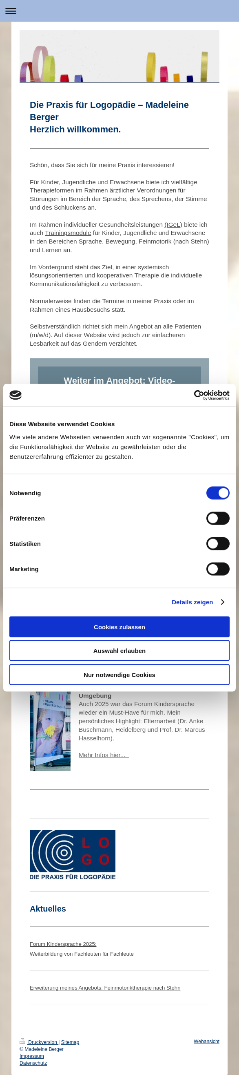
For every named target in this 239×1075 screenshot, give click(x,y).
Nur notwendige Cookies (119, 674)
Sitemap (70, 1042)
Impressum (32, 1056)
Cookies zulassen (119, 626)
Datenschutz (33, 1063)
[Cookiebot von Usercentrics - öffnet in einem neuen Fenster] (194, 395)
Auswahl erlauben (119, 650)
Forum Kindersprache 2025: (63, 944)
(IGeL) (173, 224)
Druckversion (39, 1042)
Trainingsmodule (68, 232)
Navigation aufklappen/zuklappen (119, 11)
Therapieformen (52, 190)
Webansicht (206, 1041)
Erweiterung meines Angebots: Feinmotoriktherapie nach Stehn (105, 988)
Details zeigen (192, 602)
